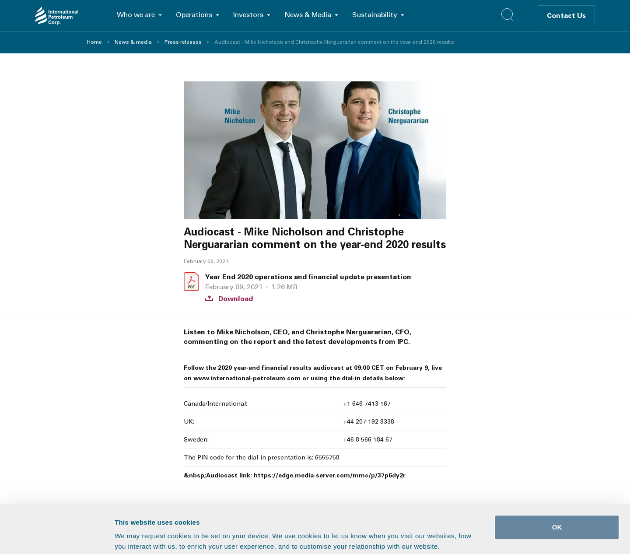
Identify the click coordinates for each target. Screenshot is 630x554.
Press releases (183, 42)
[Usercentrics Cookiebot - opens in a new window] (56, 536)
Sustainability (374, 15)
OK (557, 482)
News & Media (307, 15)
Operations (194, 15)
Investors (248, 15)
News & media (133, 42)
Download (229, 298)
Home (94, 42)
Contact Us (566, 15)
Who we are (136, 15)
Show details (459, 536)
